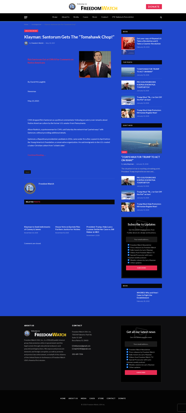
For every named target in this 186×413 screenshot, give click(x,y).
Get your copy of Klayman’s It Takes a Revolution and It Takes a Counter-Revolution (149, 41)
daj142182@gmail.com (82, 349)
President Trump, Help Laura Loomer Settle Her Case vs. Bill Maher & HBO (100, 229)
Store (94, 17)
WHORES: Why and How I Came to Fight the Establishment (147, 295)
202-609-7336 (77, 354)
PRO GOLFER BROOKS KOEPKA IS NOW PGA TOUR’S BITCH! (146, 84)
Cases (85, 17)
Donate (154, 6)
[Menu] (25, 17)
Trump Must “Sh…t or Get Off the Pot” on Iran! (149, 98)
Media (76, 17)
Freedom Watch (38, 43)
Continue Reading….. (37, 155)
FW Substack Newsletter (123, 17)
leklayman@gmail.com (82, 346)
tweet (27, 172)
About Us (65, 17)
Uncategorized (31, 31)
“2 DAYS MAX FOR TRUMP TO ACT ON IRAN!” (148, 70)
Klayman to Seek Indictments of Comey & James (37, 228)
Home (55, 17)
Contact (104, 17)
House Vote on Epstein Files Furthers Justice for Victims (67, 228)
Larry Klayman (129, 164)
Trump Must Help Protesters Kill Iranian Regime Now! (149, 111)
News (124, 152)
